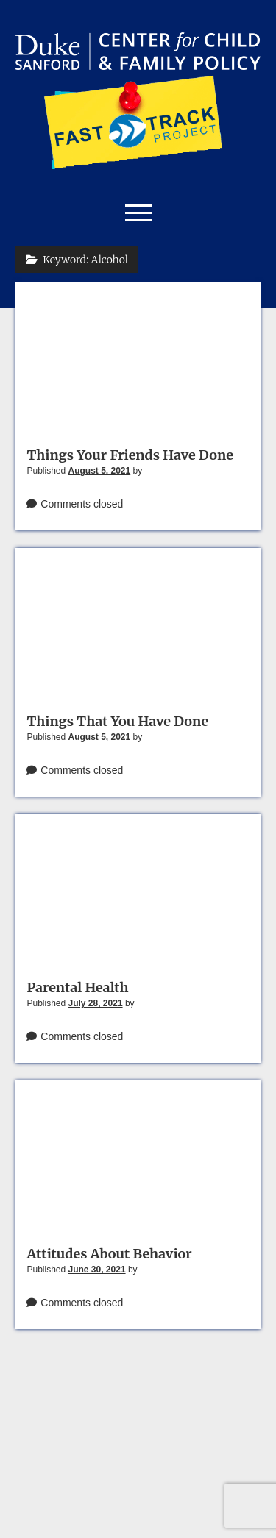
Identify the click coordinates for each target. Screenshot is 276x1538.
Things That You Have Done (117, 721)
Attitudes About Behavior (108, 1253)
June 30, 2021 (97, 1269)
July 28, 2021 (95, 1003)
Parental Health (77, 987)
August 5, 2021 (99, 471)
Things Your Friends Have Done (129, 454)
